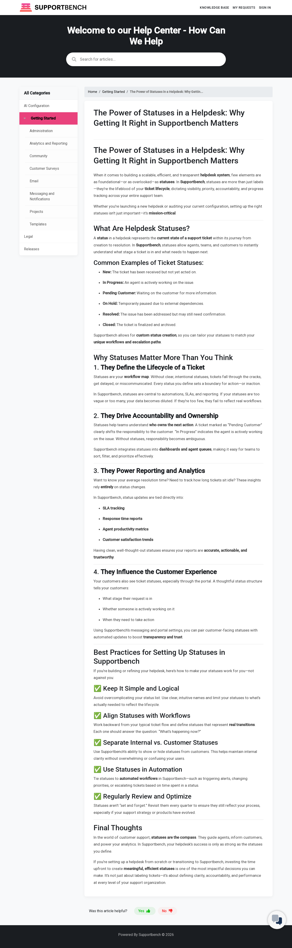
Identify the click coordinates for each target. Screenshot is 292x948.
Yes (144, 911)
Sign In (265, 7)
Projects (36, 211)
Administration (41, 131)
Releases (31, 249)
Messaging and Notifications (42, 196)
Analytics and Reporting (48, 143)
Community (38, 156)
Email (34, 181)
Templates (38, 224)
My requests (244, 7)
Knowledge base (214, 7)
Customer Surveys (44, 168)
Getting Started (43, 118)
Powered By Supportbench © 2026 (146, 934)
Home (92, 92)
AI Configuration (36, 106)
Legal (28, 236)
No (167, 911)
